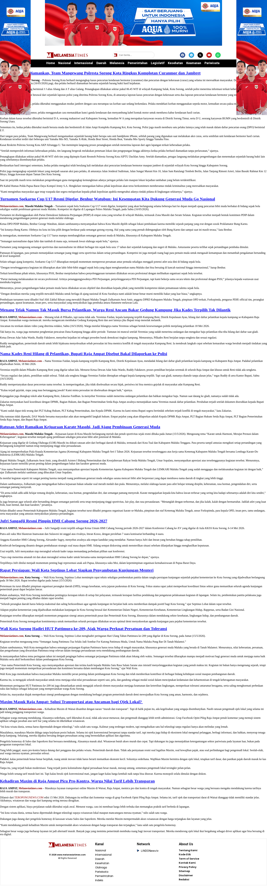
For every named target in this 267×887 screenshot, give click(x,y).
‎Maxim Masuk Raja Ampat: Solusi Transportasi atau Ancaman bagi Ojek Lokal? (71, 702)
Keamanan (193, 63)
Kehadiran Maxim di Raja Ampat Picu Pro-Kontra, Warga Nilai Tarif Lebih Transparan (77, 781)
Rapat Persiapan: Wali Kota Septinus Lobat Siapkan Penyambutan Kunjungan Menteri (77, 570)
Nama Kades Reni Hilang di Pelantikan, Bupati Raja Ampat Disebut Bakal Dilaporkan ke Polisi (83, 353)
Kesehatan (175, 63)
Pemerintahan (137, 63)
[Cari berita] (133, 55)
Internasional (83, 63)
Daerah (101, 63)
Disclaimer (186, 877)
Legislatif (157, 63)
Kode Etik (185, 855)
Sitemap (185, 872)
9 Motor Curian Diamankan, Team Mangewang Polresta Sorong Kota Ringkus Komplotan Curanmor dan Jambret (100, 73)
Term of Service (190, 859)
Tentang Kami (188, 850)
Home (50, 63)
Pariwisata (212, 63)
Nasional (64, 63)
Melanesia (117, 63)
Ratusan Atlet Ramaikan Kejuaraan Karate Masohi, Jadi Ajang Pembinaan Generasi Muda (80, 427)
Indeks (99, 881)
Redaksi (184, 881)
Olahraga (101, 868)
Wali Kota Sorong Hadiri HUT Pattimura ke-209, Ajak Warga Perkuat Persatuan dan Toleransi (83, 628)
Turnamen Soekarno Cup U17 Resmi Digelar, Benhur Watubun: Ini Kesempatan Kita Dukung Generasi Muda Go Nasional (107, 199)
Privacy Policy (188, 868)
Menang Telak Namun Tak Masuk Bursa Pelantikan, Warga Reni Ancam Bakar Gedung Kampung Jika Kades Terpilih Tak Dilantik (115, 310)
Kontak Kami (188, 864)
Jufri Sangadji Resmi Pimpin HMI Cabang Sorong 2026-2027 (53, 521)
